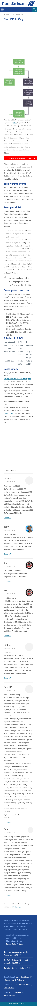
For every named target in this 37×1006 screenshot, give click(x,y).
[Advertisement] (18, 40)
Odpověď (7, 518)
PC (5, 14)
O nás (21, 944)
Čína (8, 14)
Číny (15, 123)
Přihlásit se (16, 907)
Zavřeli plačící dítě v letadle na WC (17, 968)
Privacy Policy (11, 944)
